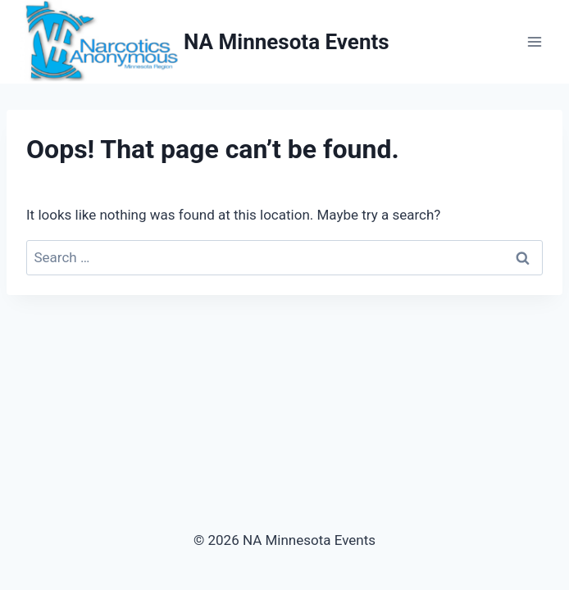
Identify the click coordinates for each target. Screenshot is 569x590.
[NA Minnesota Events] (204, 42)
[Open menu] (534, 42)
